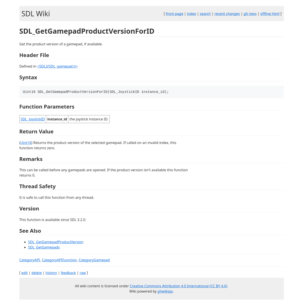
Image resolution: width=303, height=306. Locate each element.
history (51, 273)
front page (174, 13)
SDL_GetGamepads (44, 247)
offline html (269, 13)
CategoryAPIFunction (59, 260)
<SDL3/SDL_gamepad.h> (57, 66)
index (191, 13)
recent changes (227, 13)
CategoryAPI (29, 260)
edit (24, 273)
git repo (250, 13)
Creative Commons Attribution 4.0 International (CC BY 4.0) (178, 286)
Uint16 (25, 143)
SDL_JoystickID (33, 119)
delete (37, 273)
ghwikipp (165, 291)
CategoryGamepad (94, 260)
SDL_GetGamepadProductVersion (56, 242)
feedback (68, 273)
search (205, 13)
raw (83, 273)
